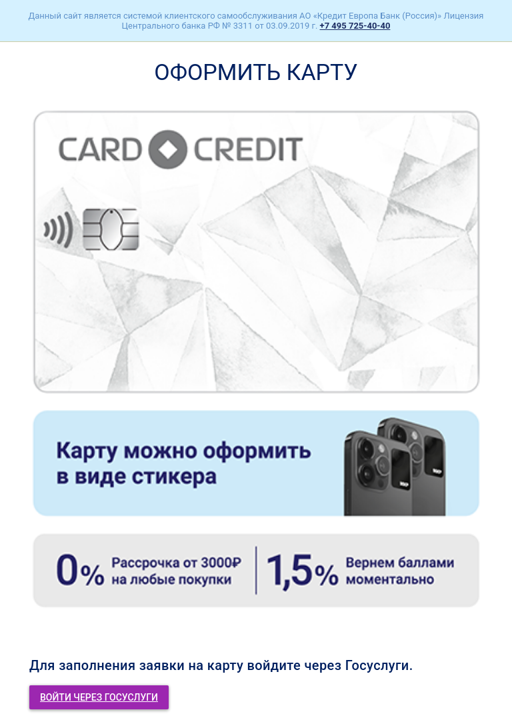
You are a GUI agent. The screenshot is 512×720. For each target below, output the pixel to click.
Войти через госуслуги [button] (99, 697)
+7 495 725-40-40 (355, 26)
